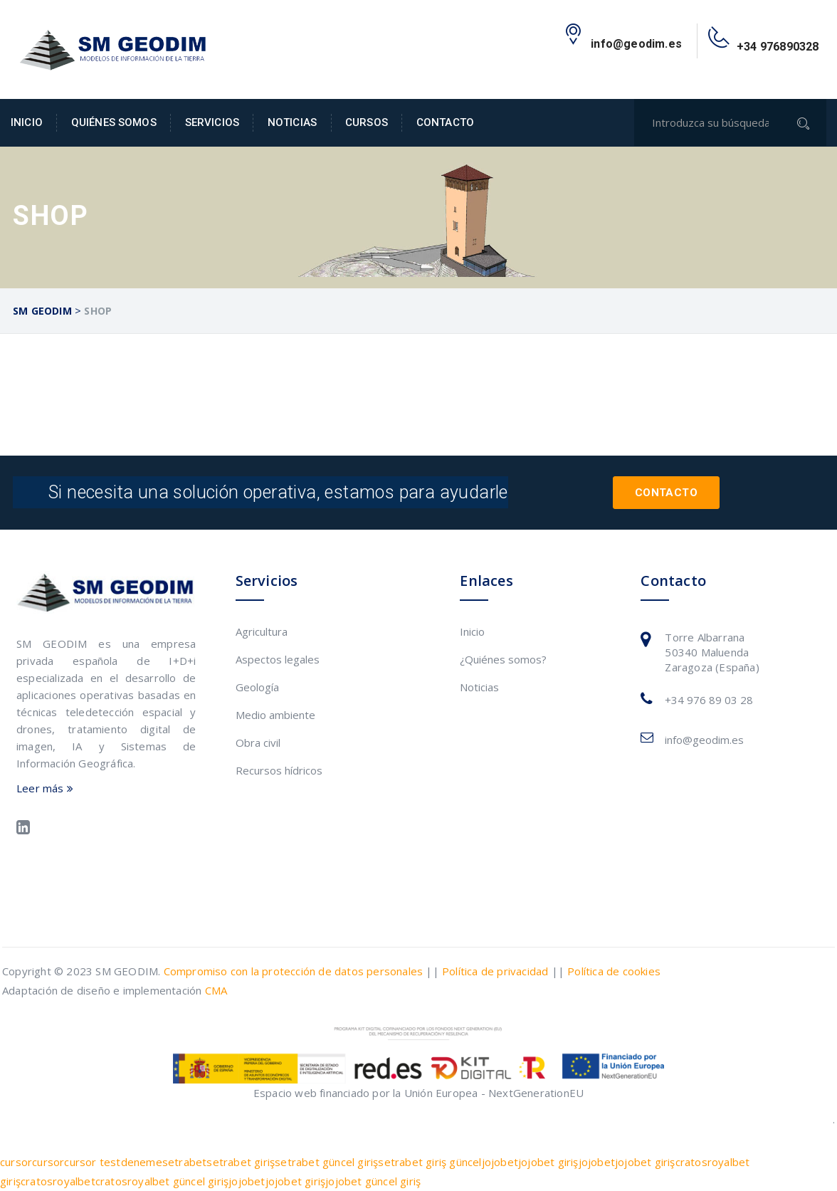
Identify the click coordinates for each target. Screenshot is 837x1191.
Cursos (366, 122)
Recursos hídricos (279, 770)
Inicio (27, 122)
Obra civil (258, 742)
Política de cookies (613, 971)
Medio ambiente (275, 715)
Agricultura (262, 631)
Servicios (212, 122)
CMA (216, 990)
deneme (141, 1162)
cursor (16, 1162)
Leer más (44, 788)
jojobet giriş (548, 1162)
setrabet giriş (240, 1162)
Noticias (292, 122)
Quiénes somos (114, 122)
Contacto (445, 122)
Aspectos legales (278, 659)
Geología (257, 687)
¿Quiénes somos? (503, 659)
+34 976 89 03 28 (709, 700)
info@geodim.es (704, 740)
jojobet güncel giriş (373, 1181)
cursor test (92, 1162)
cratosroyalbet (58, 1181)
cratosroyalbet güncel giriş (161, 1181)
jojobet (500, 1162)
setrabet (184, 1162)
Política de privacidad (495, 971)
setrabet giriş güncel (429, 1162)
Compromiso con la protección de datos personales (293, 971)
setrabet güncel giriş (326, 1162)
